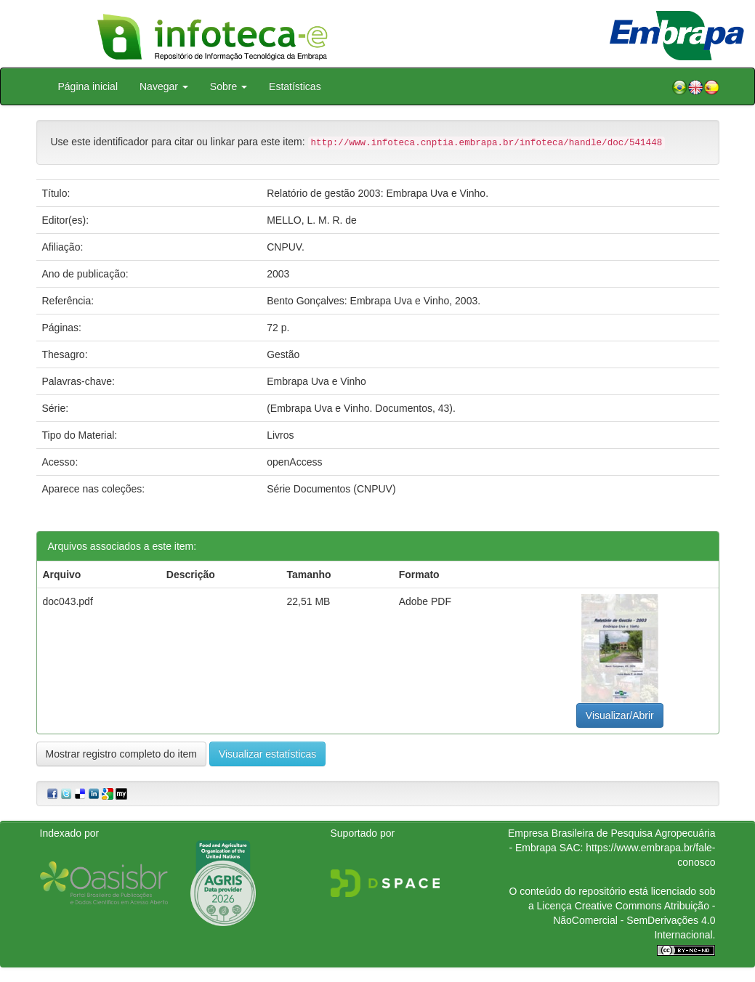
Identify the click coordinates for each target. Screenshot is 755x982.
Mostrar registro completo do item (122, 754)
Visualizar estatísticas (267, 754)
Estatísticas (295, 86)
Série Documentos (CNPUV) (331, 489)
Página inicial (88, 86)
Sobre (228, 86)
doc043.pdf (68, 601)
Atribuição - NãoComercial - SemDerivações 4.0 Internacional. (634, 920)
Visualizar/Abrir (620, 715)
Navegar (164, 86)
